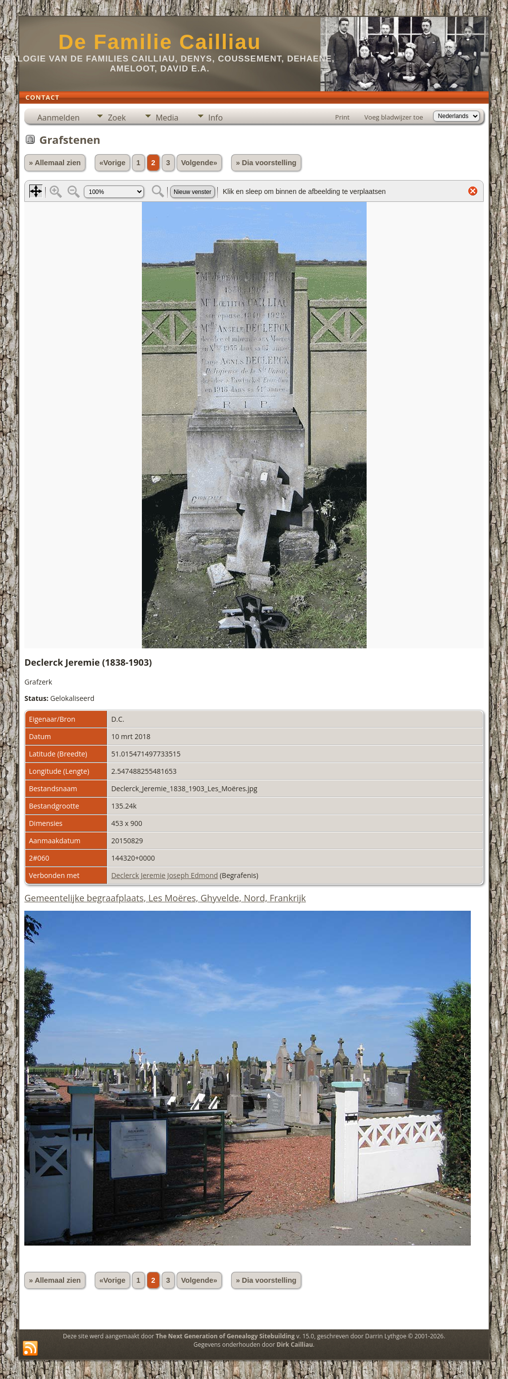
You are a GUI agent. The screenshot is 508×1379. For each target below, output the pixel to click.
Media (167, 117)
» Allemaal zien (55, 163)
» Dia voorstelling (266, 163)
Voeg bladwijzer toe (394, 117)
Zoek (117, 117)
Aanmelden (58, 117)
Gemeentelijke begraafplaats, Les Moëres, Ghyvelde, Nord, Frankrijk (165, 898)
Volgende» (199, 163)
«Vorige (112, 163)
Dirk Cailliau (295, 1344)
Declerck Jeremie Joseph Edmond (164, 875)
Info (215, 117)
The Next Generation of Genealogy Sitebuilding (225, 1336)
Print (342, 117)
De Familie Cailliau (159, 42)
